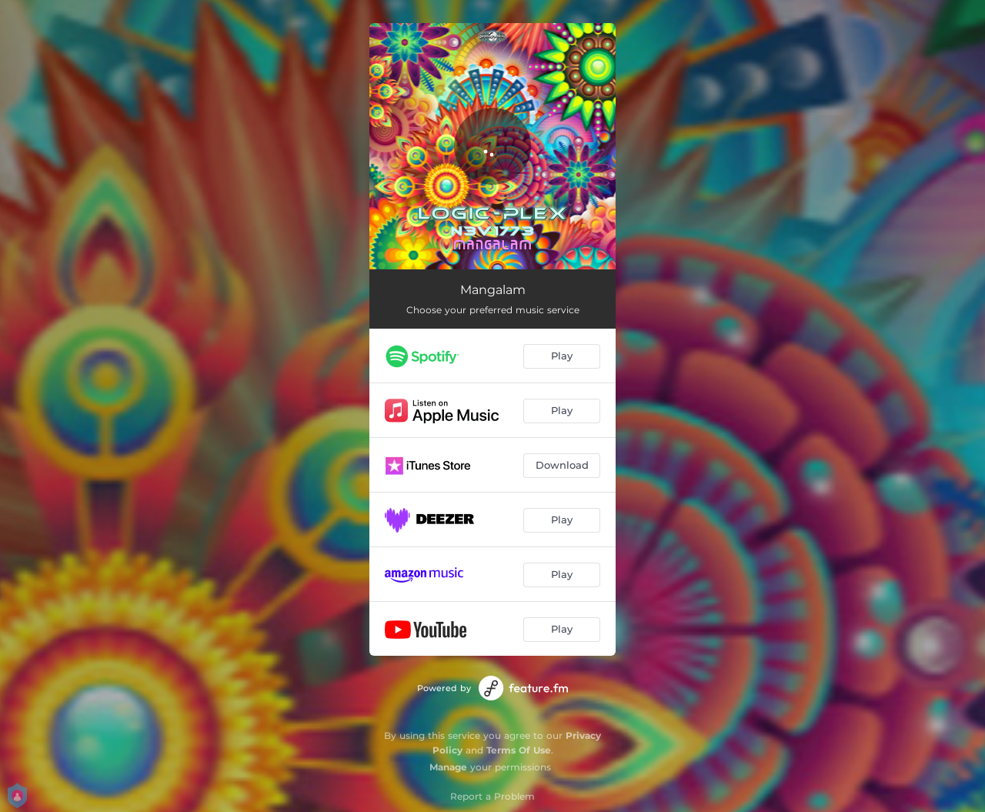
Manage (448, 767)
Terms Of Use (518, 750)
